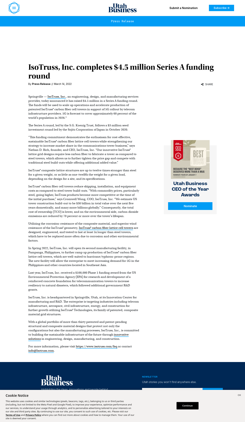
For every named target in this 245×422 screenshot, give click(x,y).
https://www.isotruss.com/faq (96, 346)
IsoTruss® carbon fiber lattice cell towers (106, 228)
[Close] (239, 395)
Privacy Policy (33, 415)
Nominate (190, 206)
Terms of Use (13, 415)
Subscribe (221, 7)
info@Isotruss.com (41, 350)
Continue (187, 405)
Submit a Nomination (183, 8)
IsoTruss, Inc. (57, 96)
